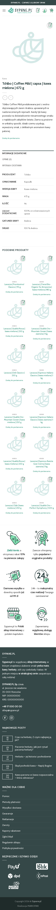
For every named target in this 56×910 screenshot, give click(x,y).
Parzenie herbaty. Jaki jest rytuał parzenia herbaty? (31, 748)
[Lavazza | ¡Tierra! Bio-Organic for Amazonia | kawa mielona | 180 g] (41, 267)
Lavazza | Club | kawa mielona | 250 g (14, 506)
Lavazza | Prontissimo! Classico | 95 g (14, 285)
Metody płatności (11, 802)
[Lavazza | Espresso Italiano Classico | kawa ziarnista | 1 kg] (41, 400)
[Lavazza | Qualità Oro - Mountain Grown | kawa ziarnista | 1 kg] (41, 311)
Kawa (4, 78)
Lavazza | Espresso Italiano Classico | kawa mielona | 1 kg (41, 375)
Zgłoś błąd (7, 836)
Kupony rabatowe (11, 830)
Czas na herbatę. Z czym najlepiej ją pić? (33, 738)
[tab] (28, 154)
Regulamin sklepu (11, 842)
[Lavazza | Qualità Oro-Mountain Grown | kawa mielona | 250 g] (14, 400)
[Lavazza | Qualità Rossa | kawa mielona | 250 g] (14, 311)
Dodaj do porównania (11, 138)
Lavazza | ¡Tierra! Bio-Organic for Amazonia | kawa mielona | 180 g (41, 287)
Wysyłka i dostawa (12, 165)
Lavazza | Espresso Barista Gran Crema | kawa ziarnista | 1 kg (41, 464)
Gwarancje (7, 813)
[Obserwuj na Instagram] (11, 717)
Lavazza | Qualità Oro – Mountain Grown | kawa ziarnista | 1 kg (41, 331)
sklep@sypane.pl (10, 710)
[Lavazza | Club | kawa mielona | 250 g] (14, 488)
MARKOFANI (33, 906)
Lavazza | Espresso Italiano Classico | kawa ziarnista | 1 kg (41, 419)
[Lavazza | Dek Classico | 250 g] (14, 355)
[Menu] (4, 10)
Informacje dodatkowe (14, 153)
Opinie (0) (7, 159)
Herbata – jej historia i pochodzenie (33, 756)
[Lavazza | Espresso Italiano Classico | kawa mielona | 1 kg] (41, 355)
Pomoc (5, 796)
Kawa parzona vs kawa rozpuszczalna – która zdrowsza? (34, 776)
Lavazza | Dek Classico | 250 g (14, 374)
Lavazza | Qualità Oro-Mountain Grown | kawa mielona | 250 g (14, 419)
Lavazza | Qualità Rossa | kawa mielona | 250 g (14, 329)
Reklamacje (8, 819)
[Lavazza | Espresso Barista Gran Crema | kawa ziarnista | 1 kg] (41, 444)
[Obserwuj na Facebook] (5, 717)
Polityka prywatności (12, 848)
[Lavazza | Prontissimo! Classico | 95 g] (14, 267)
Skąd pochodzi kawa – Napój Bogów (33, 765)
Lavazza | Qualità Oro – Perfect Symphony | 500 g (42, 506)
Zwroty (6, 825)
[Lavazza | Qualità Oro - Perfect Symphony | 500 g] (41, 488)
